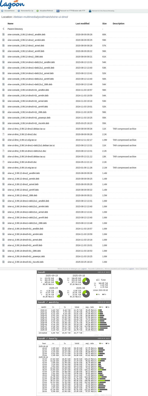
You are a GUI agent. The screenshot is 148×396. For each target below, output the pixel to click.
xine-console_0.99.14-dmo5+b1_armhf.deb (28, 106)
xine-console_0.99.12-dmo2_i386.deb (25, 56)
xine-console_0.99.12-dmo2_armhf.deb (26, 51)
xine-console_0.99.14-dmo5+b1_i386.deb (27, 112)
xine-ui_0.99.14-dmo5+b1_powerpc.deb (26, 256)
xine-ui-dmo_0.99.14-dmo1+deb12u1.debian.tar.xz (31, 145)
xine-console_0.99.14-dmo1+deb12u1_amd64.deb (31, 62)
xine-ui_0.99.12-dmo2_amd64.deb (24, 173)
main (47, 16)
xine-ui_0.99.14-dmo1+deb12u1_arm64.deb (28, 206)
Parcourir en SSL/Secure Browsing (103, 11)
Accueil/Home (9, 11)
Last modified (82, 23)
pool (40, 16)
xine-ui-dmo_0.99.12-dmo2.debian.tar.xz (26, 129)
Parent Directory (15, 29)
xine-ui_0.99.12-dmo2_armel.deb (23, 184)
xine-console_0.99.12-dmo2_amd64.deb (26, 34)
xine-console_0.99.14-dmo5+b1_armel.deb (28, 101)
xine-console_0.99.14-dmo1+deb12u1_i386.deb (30, 84)
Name (10, 23)
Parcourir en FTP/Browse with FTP (72, 11)
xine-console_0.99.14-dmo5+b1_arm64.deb (28, 95)
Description (118, 23)
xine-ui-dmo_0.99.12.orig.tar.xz (22, 140)
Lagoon (84, 269)
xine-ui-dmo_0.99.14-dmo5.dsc (22, 162)
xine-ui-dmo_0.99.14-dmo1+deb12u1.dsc (27, 151)
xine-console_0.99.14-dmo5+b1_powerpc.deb (29, 118)
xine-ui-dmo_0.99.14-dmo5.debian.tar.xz (26, 156)
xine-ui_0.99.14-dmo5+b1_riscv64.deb (26, 262)
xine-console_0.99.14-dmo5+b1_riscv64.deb (28, 123)
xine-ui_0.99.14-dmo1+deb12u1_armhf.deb (28, 217)
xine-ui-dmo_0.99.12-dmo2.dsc (22, 134)
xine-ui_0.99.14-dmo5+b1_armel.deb (25, 240)
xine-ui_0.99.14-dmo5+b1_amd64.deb (25, 228)
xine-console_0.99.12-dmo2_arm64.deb (26, 40)
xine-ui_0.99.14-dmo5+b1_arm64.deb (25, 234)
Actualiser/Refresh (46, 11)
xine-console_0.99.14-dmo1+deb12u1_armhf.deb (31, 79)
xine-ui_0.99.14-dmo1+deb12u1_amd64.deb (28, 201)
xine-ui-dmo (60, 16)
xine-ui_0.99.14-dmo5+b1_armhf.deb (25, 245)
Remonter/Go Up (27, 11)
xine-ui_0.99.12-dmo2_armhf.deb (23, 190)
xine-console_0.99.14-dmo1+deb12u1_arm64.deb (31, 68)
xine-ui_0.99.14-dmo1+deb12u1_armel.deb (28, 212)
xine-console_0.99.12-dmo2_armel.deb (26, 45)
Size (104, 23)
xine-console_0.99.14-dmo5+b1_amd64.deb (28, 90)
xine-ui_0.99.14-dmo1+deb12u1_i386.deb (27, 223)
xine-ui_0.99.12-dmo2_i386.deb (22, 195)
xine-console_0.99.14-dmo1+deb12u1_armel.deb (31, 73)
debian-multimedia (25, 16)
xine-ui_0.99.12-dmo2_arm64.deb (23, 179)
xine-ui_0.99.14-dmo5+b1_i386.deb (24, 251)
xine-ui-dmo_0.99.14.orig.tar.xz (22, 167)
